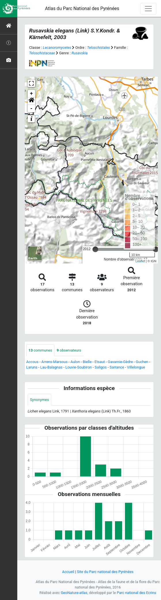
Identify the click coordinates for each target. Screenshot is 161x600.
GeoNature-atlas (74, 593)
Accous (32, 362)
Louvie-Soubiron (78, 367)
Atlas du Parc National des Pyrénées (82, 8)
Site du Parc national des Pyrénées (105, 572)
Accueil (68, 572)
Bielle (87, 362)
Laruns (31, 367)
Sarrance (116, 367)
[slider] (95, 249)
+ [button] (31, 93)
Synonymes (39, 400)
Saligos (101, 367)
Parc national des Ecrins (136, 593)
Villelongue (136, 367)
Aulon (75, 362)
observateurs (69, 350)
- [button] (31, 108)
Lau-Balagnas (51, 367)
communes (40, 350)
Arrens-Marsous (54, 362)
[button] (31, 101)
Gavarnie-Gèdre (120, 362)
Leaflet (140, 261)
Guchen (142, 362)
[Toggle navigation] (148, 8)
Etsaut (99, 362)
